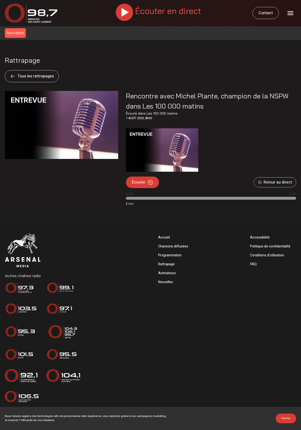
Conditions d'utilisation (267, 255)
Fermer (285, 418)
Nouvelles (165, 282)
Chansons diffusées (173, 246)
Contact (266, 13)
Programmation (170, 255)
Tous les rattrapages (32, 76)
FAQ (253, 264)
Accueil (164, 237)
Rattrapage (166, 264)
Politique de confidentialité (270, 246)
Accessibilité (260, 237)
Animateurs (167, 273)
